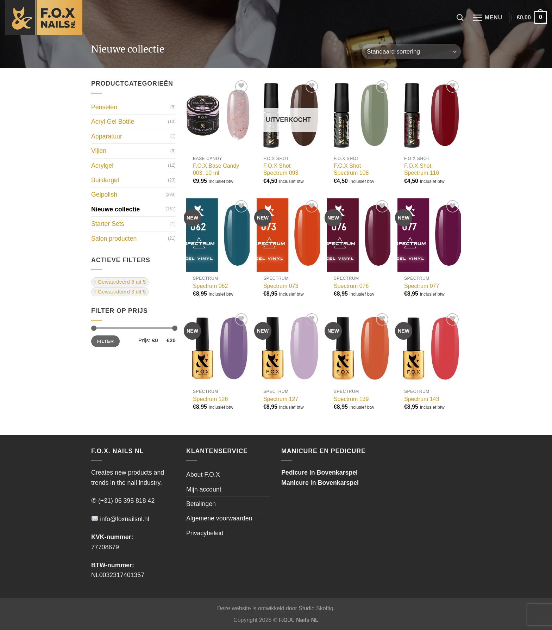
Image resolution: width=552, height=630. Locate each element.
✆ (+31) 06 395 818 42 (123, 500)
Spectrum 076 (351, 286)
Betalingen (201, 503)
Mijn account (203, 489)
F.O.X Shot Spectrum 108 (351, 169)
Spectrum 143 (421, 399)
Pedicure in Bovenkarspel (319, 472)
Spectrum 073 (280, 286)
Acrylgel (102, 165)
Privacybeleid (205, 533)
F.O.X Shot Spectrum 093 (280, 169)
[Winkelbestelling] (411, 51)
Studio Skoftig (316, 608)
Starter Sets (107, 223)
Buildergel (105, 180)
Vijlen (98, 150)
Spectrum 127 (280, 399)
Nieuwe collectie (115, 209)
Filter (105, 341)
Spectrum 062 (210, 286)
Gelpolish (104, 194)
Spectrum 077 (421, 286)
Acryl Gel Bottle (112, 121)
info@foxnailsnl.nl (120, 519)
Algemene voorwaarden (219, 518)
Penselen (104, 107)
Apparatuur (106, 136)
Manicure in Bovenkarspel (320, 482)
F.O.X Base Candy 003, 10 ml (216, 169)
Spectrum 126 (210, 399)
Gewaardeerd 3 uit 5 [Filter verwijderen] (122, 292)
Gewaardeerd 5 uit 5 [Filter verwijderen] (122, 282)
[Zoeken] (460, 17)
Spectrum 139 (351, 399)
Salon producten (114, 238)
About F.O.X (203, 474)
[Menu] (487, 17)
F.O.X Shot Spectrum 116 (421, 169)
